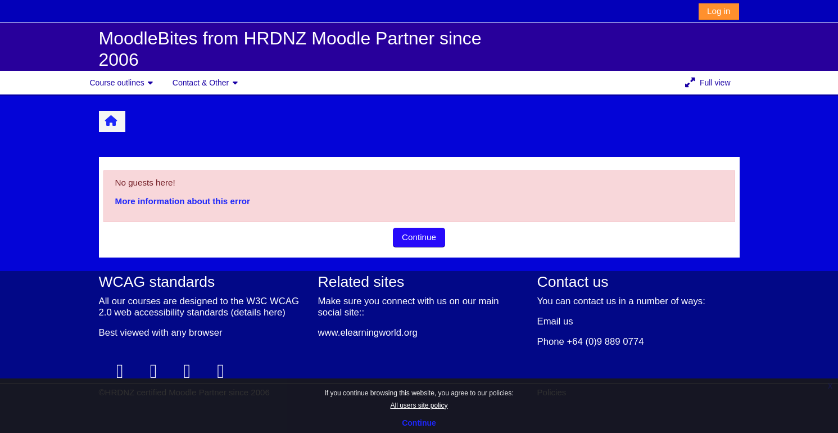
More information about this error (182, 201)
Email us (555, 321)
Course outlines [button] (117, 82)
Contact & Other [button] (201, 82)
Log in (718, 11)
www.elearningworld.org (368, 332)
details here (258, 312)
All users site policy (418, 405)
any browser (197, 332)
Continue (419, 422)
